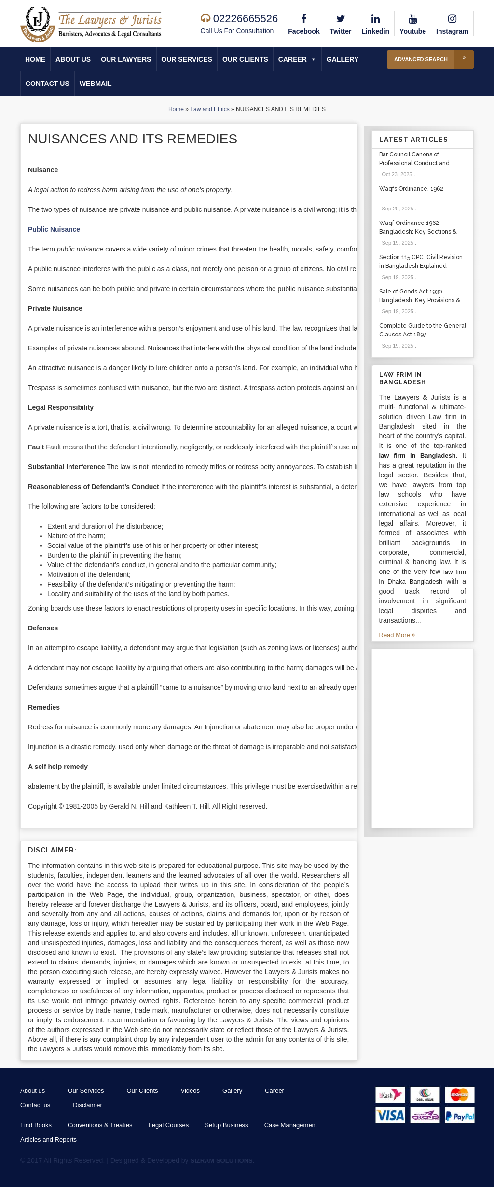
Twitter (341, 23)
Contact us (47, 83)
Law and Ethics (209, 109)
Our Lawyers (126, 59)
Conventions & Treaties (100, 1125)
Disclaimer (87, 1105)
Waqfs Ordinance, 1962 (411, 188)
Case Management (290, 1125)
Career (297, 59)
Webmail (96, 83)
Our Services (186, 59)
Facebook (303, 23)
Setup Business (226, 1125)
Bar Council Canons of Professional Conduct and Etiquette (414, 163)
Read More (397, 635)
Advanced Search (434, 59)
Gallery (342, 59)
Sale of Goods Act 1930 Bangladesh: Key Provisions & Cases (419, 300)
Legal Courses (168, 1125)
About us (73, 59)
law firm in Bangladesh (417, 455)
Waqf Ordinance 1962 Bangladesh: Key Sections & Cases (418, 232)
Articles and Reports (48, 1139)
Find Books (36, 1125)
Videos (190, 1090)
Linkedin (376, 23)
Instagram (452, 23)
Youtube (412, 23)
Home (35, 59)
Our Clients (245, 59)
